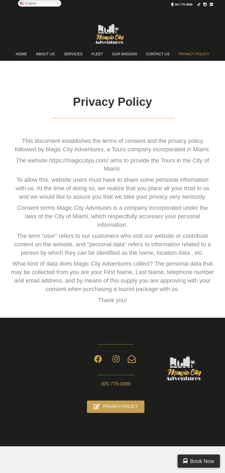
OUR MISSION (124, 54)
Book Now (202, 461)
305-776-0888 (183, 4)
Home (21, 54)
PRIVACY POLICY (194, 54)
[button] (115, 407)
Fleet (97, 54)
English (28, 3)
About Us (45, 54)
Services (73, 54)
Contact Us (158, 54)
